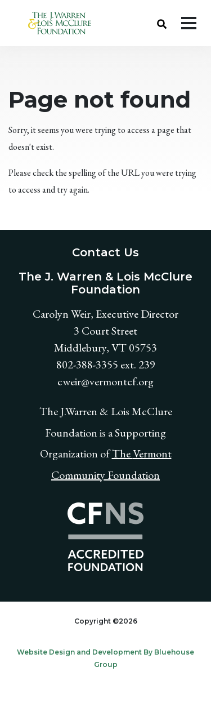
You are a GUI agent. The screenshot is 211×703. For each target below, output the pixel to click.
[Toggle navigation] (189, 23)
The (122, 453)
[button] (162, 23)
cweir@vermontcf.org (105, 381)
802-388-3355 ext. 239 (105, 364)
